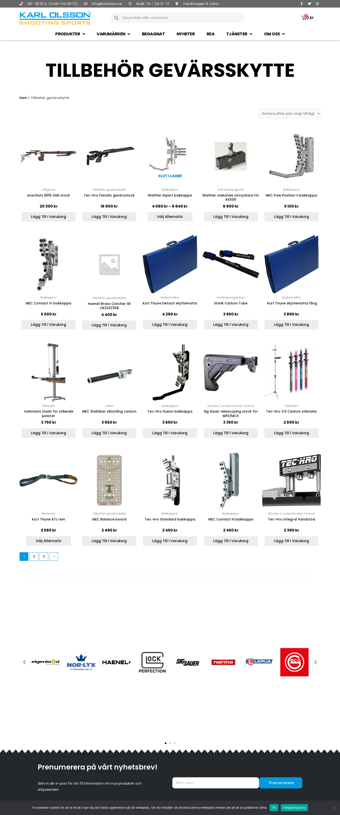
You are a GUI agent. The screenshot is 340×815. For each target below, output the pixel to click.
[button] (165, 743)
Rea (210, 34)
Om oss (274, 33)
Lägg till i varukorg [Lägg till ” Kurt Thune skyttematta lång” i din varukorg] (291, 324)
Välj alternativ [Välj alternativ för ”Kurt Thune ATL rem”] (49, 540)
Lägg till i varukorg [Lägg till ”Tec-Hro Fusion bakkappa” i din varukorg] (169, 432)
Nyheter (186, 34)
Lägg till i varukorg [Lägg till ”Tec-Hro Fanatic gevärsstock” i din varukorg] (109, 216)
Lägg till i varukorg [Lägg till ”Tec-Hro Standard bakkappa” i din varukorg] (169, 540)
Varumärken (113, 33)
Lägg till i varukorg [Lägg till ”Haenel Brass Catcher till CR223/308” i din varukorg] (109, 325)
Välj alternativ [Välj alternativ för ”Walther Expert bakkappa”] (170, 216)
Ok (274, 807)
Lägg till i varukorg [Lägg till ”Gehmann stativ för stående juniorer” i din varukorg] (48, 432)
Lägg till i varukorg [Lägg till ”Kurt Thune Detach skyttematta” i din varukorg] (169, 324)
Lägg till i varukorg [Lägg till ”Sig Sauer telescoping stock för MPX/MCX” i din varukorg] (230, 432)
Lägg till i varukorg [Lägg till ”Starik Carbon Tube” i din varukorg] (230, 324)
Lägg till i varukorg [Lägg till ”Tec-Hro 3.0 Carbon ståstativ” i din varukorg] (291, 432)
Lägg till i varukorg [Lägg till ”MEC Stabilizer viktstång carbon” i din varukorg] (109, 432)
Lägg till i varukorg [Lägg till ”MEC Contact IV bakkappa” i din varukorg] (48, 324)
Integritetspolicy (294, 807)
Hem (23, 98)
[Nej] (334, 807)
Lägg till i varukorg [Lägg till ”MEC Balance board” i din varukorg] (109, 540)
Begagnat (153, 34)
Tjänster (239, 33)
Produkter (70, 33)
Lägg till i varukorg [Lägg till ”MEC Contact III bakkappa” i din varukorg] (230, 540)
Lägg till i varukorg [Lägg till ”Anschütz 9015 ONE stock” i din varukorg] (48, 216)
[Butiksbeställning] (290, 113)
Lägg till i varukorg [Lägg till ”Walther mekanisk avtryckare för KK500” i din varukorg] (230, 216)
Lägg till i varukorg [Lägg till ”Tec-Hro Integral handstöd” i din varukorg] (291, 540)
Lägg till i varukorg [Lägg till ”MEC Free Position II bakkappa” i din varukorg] (291, 216)
